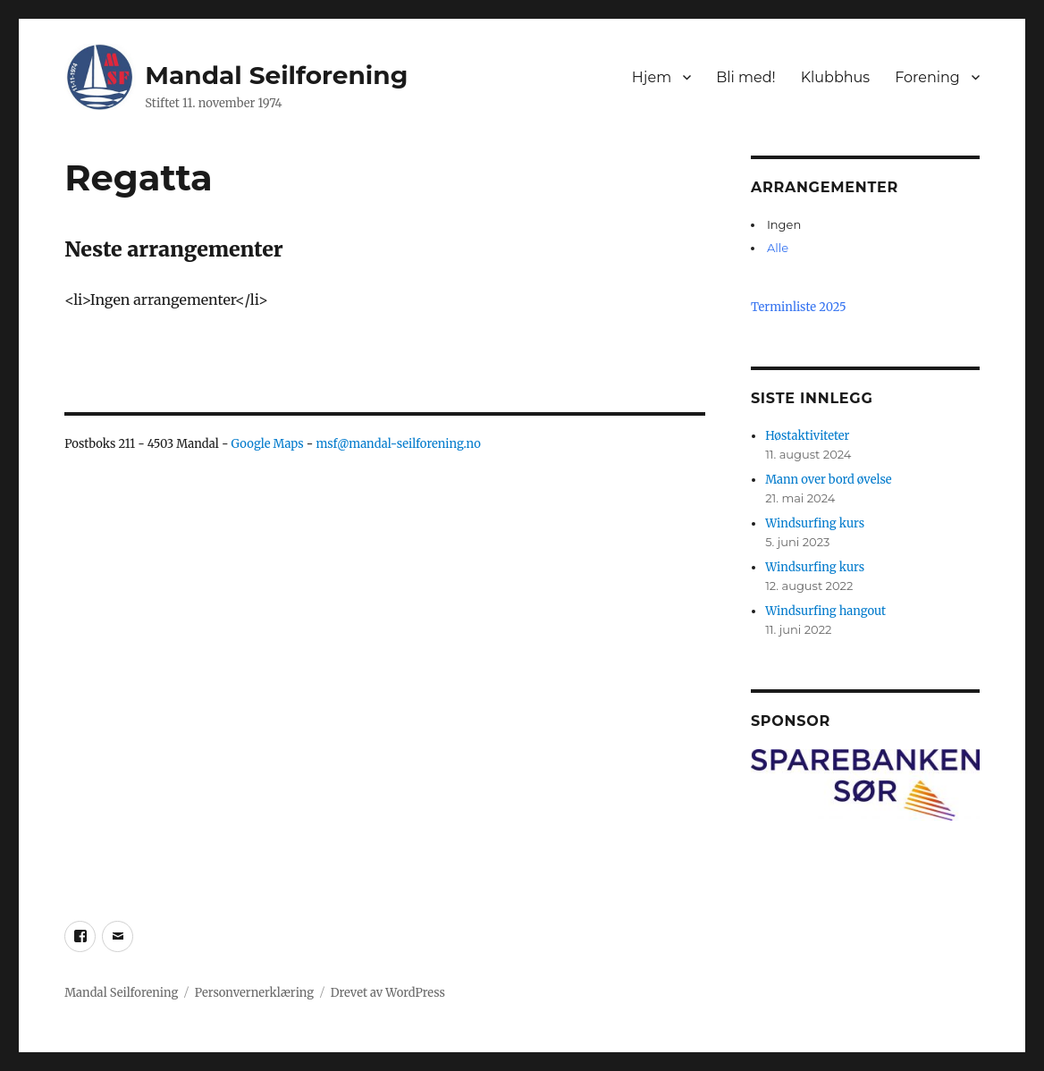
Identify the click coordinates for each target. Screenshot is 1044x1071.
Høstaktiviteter (807, 435)
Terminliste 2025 (798, 307)
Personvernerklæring (254, 992)
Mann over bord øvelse (828, 479)
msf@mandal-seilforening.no (398, 443)
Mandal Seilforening (276, 75)
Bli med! (746, 77)
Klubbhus (836, 77)
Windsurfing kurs (814, 523)
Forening (927, 77)
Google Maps (268, 443)
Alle (777, 247)
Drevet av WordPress (388, 992)
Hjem (651, 77)
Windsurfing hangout (825, 611)
